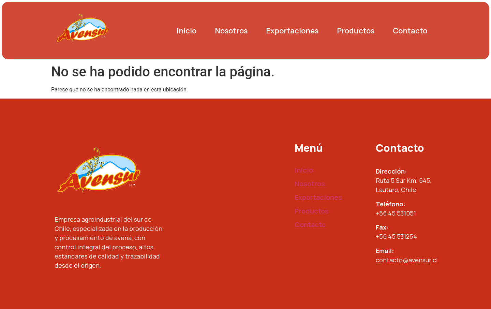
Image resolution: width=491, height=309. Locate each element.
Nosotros (231, 31)
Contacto (410, 31)
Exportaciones (292, 31)
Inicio (186, 31)
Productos (355, 31)
